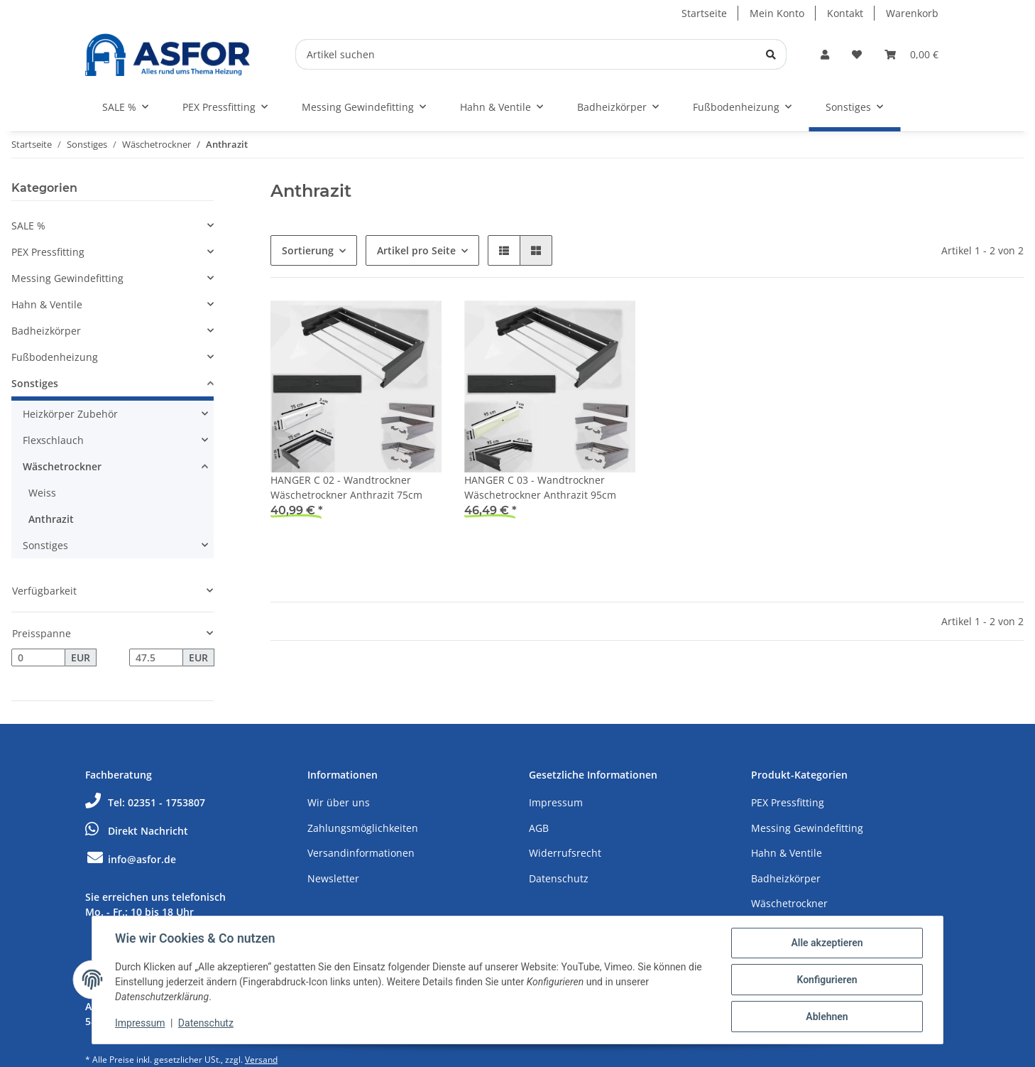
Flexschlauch (53, 440)
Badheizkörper (46, 330)
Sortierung (308, 250)
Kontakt (845, 13)
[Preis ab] (38, 658)
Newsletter (333, 878)
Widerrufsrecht (565, 853)
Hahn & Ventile (46, 304)
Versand (261, 1060)
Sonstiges (34, 383)
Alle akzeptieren (826, 942)
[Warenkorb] (911, 54)
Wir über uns (338, 802)
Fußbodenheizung (54, 357)
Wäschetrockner (62, 466)
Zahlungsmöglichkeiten (362, 828)
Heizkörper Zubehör (70, 414)
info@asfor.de (130, 859)
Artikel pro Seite (416, 250)
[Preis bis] (156, 658)
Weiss (42, 492)
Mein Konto (777, 13)
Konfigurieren (826, 979)
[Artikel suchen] (541, 54)
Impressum (556, 802)
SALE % (28, 225)
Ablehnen (827, 1016)
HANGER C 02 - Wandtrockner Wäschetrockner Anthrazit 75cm (346, 487)
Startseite (704, 13)
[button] (824, 54)
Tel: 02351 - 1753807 (145, 802)
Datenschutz (558, 878)
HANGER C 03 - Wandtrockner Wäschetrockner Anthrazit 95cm (540, 487)
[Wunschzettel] (856, 54)
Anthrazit (51, 519)
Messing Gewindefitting (67, 278)
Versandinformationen (361, 853)
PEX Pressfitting (47, 252)
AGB (539, 828)
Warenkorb (912, 13)
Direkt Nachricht (136, 831)
